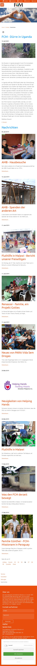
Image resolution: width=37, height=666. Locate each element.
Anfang (4, 562)
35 (21, 562)
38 (32, 562)
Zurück (5, 122)
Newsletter (4, 576)
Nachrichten (4, 582)
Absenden (8, 621)
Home (3, 27)
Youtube (21, 1)
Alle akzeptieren (18, 654)
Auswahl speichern (18, 649)
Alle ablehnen (18, 658)
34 (18, 562)
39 (3, 564)
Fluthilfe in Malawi (13, 449)
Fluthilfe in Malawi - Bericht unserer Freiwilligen (18, 257)
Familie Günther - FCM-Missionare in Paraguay (16, 542)
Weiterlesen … (5, 171)
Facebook (13, 1)
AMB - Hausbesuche (14, 162)
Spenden (28, 1)
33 (15, 562)
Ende (14, 564)
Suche (34, 1)
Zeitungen (3, 579)
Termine (3, 574)
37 (28, 562)
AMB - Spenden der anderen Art (13, 209)
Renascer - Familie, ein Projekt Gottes (15, 305)
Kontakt (6, 1)
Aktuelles (7, 27)
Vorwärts (8, 564)
